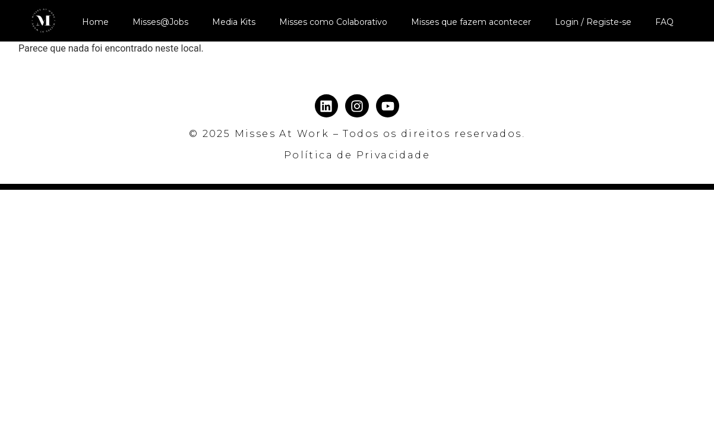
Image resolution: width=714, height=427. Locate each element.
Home (95, 22)
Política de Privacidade (357, 155)
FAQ (664, 22)
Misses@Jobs (160, 22)
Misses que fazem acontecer (471, 22)
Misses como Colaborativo (333, 22)
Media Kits (233, 22)
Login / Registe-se (593, 22)
